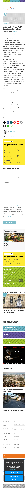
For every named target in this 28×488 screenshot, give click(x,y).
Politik (16, 426)
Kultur (4, 447)
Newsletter (17, 418)
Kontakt (6, 485)
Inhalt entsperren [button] (14, 472)
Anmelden (20, 280)
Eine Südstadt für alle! (7, 422)
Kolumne (5, 439)
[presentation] (14, 201)
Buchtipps (5, 418)
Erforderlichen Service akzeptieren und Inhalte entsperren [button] (14, 478)
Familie (4, 425)
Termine (13, 335)
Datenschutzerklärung (15, 205)
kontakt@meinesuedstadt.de (13, 216)
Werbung (16, 447)
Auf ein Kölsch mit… (8, 441)
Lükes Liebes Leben (7, 444)
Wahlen (16, 439)
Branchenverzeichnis (11, 328)
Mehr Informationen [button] (14, 469)
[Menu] (24, 9)
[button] (4, 122)
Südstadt (16, 444)
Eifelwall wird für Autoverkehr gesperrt (13, 410)
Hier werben (10, 341)
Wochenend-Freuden (9, 283)
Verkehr (16, 436)
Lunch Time (7, 277)
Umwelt (16, 433)
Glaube (4, 436)
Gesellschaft (6, 433)
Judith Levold (15, 31)
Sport (15, 441)
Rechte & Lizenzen (13, 485)
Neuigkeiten (6, 450)
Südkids (5, 431)
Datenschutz (21, 485)
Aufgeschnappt (6, 23)
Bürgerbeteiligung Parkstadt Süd (19, 430)
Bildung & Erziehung (8, 428)
